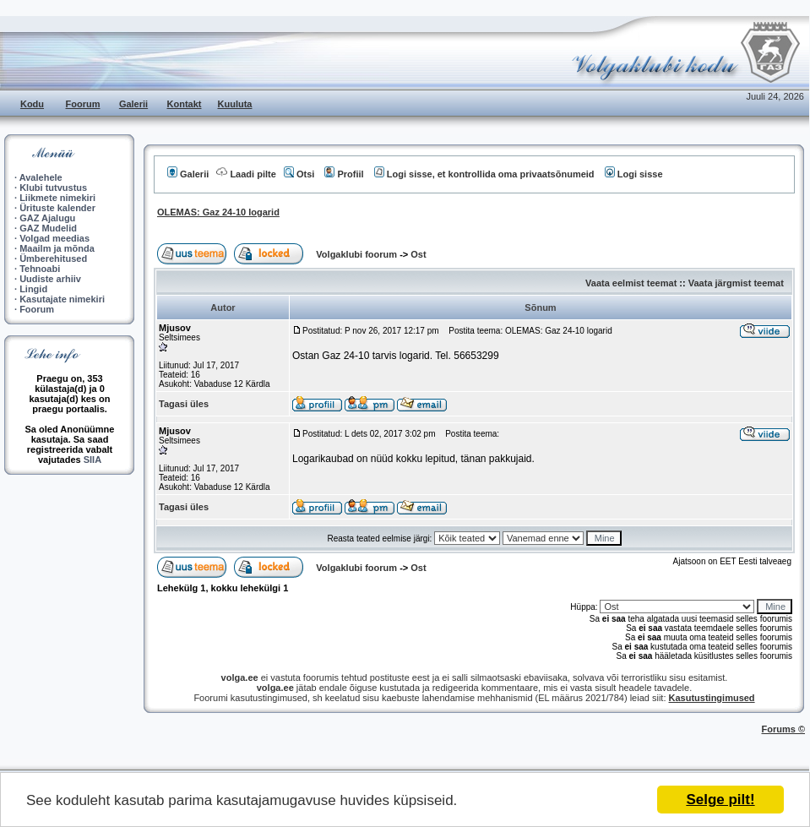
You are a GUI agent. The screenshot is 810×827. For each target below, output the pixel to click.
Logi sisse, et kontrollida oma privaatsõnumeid (484, 174)
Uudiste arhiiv (50, 279)
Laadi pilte (245, 174)
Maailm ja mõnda (57, 248)
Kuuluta (235, 104)
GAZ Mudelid (48, 228)
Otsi (299, 174)
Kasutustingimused (712, 698)
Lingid (33, 289)
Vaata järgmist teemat (736, 283)
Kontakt (184, 104)
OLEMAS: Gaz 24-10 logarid (218, 212)
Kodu (32, 104)
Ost (418, 254)
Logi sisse (634, 174)
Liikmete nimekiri (57, 198)
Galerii (133, 104)
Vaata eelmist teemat (631, 283)
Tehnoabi (39, 269)
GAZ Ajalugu (47, 218)
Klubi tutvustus (53, 187)
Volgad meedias (54, 238)
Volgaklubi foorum (358, 254)
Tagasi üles (184, 404)
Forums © (784, 729)
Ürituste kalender (57, 208)
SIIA (92, 459)
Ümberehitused (53, 258)
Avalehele (41, 177)
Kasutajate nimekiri (62, 299)
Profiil (343, 174)
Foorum (83, 104)
